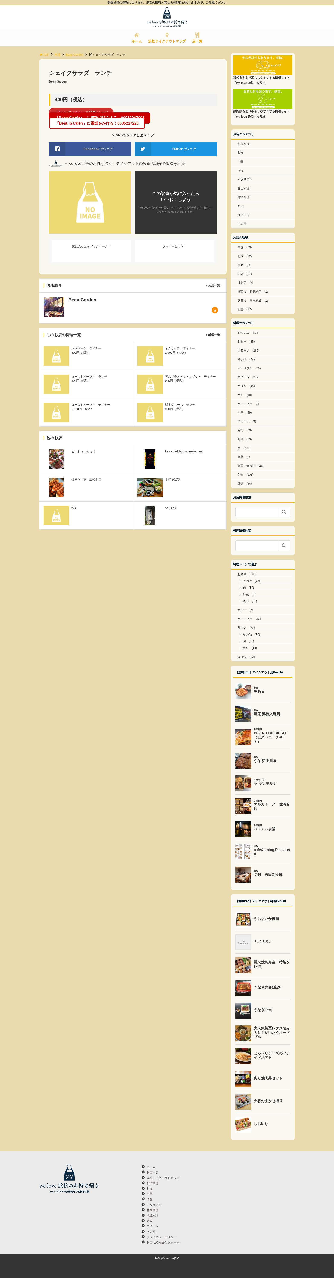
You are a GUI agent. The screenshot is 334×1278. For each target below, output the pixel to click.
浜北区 (242, 282)
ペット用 (243, 421)
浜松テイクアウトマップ (167, 41)
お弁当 (242, 341)
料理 (57, 54)
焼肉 (240, 206)
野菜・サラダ (246, 466)
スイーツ (243, 215)
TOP (44, 54)
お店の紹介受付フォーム (163, 1242)
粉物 (240, 439)
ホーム (137, 41)
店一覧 (197, 41)
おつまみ (243, 332)
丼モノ (242, 627)
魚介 (240, 474)
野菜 (240, 457)
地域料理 (243, 197)
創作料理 (243, 144)
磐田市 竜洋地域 (249, 300)
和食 (240, 152)
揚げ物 (242, 657)
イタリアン (245, 179)
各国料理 (243, 188)
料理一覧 (214, 335)
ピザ (240, 412)
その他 (242, 223)
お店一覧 (214, 285)
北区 (240, 256)
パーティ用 (245, 404)
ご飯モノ (243, 350)
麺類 (240, 483)
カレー (242, 610)
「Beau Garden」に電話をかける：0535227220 (97, 123)
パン (240, 395)
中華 (240, 161)
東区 (240, 274)
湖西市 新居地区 (249, 291)
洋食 (240, 170)
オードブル (245, 368)
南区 (240, 265)
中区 (240, 247)
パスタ (242, 386)
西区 (240, 309)
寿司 (240, 430)
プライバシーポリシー (161, 1237)
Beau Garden (75, 54)
